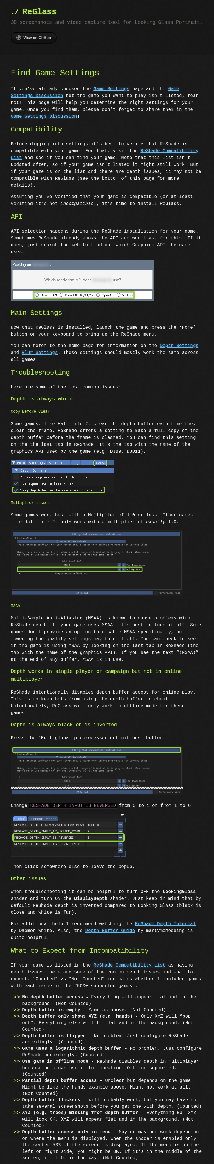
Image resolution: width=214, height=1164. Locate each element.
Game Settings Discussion (44, 116)
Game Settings (111, 89)
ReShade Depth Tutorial (165, 921)
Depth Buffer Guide (110, 928)
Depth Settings (179, 345)
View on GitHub (33, 37)
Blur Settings (40, 352)
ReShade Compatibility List (129, 962)
